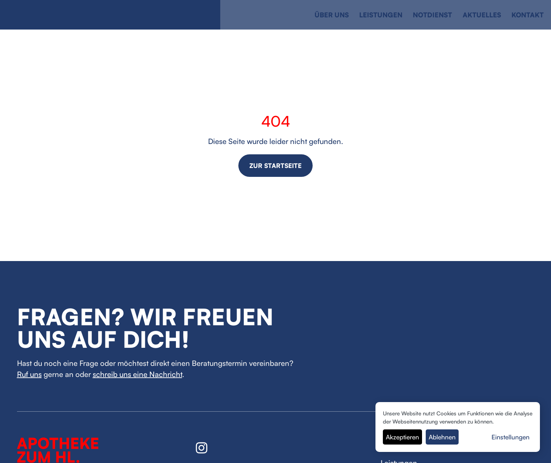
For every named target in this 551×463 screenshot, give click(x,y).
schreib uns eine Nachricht (137, 374)
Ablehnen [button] (442, 437)
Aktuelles (482, 15)
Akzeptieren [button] (402, 437)
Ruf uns (29, 374)
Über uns (331, 15)
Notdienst (432, 15)
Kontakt (527, 15)
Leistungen (380, 15)
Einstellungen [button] (511, 437)
